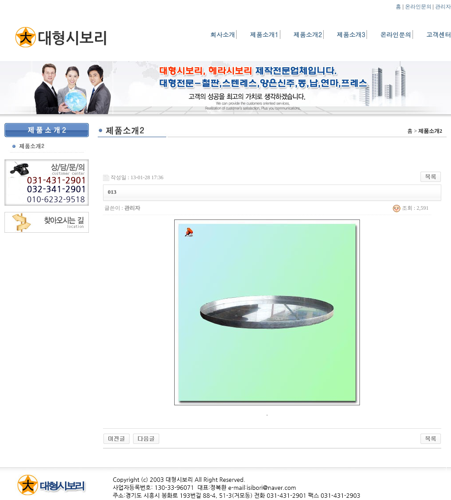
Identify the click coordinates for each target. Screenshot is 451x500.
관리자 (443, 7)
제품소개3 (351, 34)
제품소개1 (264, 34)
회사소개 (222, 34)
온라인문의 (418, 7)
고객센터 (438, 34)
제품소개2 (308, 34)
